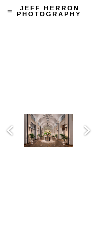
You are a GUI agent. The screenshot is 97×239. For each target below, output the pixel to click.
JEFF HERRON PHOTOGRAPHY (49, 11)
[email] (28, 225)
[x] (28, 212)
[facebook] (8, 212)
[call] (8, 225)
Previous (10, 107)
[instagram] (49, 212)
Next (87, 107)
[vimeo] (70, 212)
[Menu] (9, 11)
